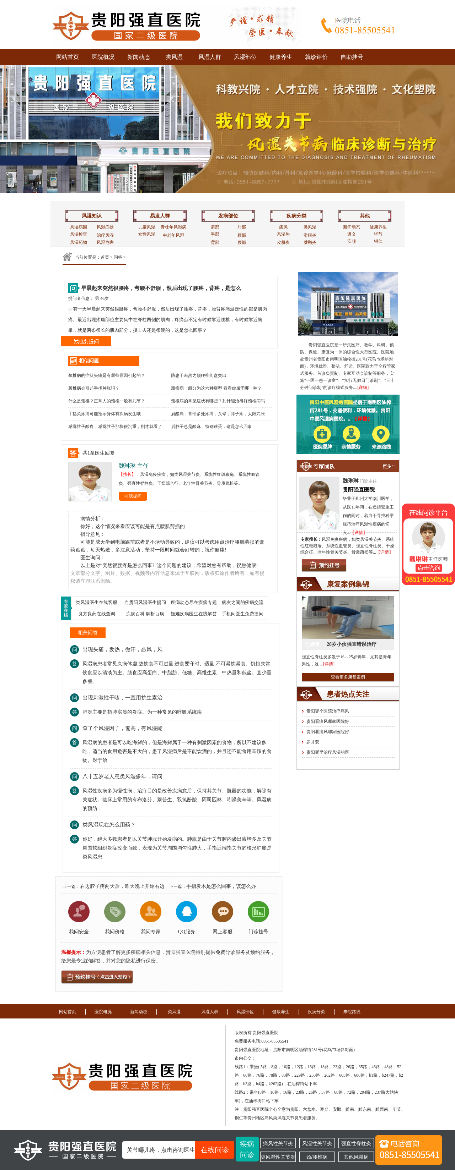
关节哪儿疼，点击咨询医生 (180, 1150)
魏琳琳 (351, 481)
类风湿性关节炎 (278, 1157)
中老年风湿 (173, 235)
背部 (215, 242)
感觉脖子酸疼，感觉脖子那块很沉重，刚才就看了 (115, 426)
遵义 (351, 234)
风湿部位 (245, 57)
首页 (105, 257)
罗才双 (312, 742)
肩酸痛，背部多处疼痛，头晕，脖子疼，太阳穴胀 (218, 413)
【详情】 (358, 532)
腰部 (241, 242)
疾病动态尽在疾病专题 (194, 602)
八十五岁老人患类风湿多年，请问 (122, 776)
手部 (215, 234)
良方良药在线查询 (96, 613)
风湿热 (283, 234)
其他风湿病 (356, 1157)
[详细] (363, 387)
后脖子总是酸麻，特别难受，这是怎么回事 (211, 426)
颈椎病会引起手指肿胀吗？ (93, 388)
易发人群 (160, 216)
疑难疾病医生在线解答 (194, 613)
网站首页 (67, 57)
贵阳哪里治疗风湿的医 (327, 752)
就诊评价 (316, 57)
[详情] (328, 663)
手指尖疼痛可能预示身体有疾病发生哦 (104, 413)
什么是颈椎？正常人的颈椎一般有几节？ (106, 401)
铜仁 (378, 241)
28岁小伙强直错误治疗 (351, 644)
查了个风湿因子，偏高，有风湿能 (122, 728)
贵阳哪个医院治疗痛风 (327, 711)
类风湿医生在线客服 (96, 602)
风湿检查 (78, 234)
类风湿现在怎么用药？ (109, 825)
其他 (365, 216)
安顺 (351, 241)
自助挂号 (352, 57)
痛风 (283, 227)
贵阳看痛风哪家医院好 (327, 721)
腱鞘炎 (310, 242)
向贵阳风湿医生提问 (145, 602)
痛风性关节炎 (278, 1143)
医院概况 (103, 57)
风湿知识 (92, 216)
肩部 (215, 227)
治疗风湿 (105, 235)
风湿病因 (78, 227)
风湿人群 (209, 57)
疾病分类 (296, 216)
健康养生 (280, 57)
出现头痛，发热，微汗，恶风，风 (122, 649)
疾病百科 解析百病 (145, 613)
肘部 (241, 227)
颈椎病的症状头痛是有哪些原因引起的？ (106, 375)
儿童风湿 (146, 227)
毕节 (378, 234)
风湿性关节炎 (317, 1143)
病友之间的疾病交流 (242, 602)
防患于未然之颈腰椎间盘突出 (198, 375)
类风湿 (174, 57)
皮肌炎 (283, 242)
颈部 (241, 235)
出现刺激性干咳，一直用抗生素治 (122, 698)
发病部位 (228, 216)
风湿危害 (105, 242)
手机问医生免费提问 (242, 613)
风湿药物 (78, 242)
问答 (118, 257)
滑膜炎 (310, 235)
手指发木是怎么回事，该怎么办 (221, 886)
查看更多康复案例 (348, 677)
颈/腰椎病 (317, 1157)
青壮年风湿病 (173, 227)
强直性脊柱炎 (356, 1143)
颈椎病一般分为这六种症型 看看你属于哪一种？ (216, 388)
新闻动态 (138, 57)
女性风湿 (146, 234)
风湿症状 (105, 227)
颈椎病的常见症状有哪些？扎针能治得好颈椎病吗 (218, 401)
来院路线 (351, 1011)
